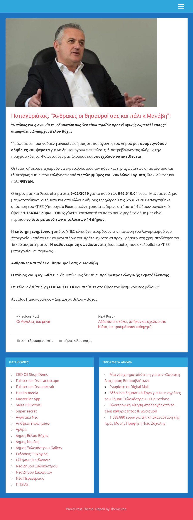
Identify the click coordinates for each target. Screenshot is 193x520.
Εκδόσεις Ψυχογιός (31, 454)
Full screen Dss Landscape (37, 380)
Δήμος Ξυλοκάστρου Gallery (39, 447)
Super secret (26, 411)
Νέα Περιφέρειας (30, 478)
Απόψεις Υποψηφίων (33, 423)
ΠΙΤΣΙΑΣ (22, 484)
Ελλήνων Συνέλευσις (33, 460)
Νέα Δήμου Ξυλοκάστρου (37, 466)
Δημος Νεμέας (27, 441)
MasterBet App (28, 399)
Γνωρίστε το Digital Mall (129, 386)
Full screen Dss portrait (35, 386)
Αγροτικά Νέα (27, 417)
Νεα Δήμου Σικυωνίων (34, 472)
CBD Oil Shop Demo (32, 374)
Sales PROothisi (28, 405)
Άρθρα (21, 429)
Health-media (27, 392)
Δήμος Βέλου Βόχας (78, 341)
